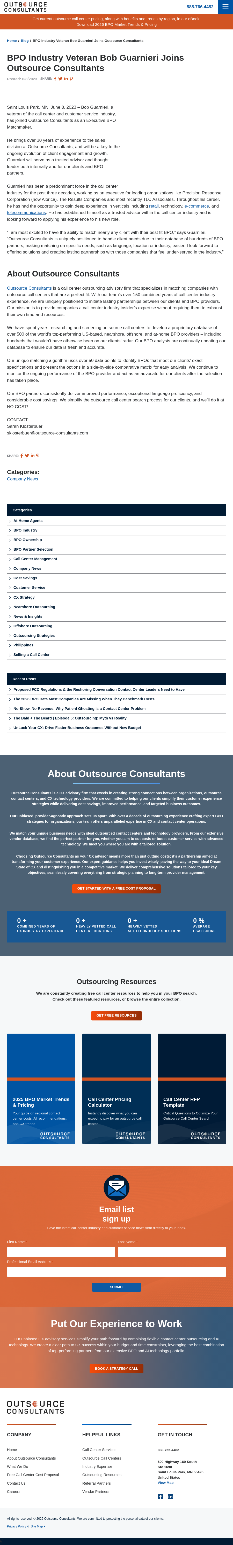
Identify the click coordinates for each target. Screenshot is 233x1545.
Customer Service (29, 587)
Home (12, 41)
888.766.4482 (200, 6)
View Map (166, 1483)
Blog (25, 41)
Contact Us (16, 1484)
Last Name (135, 1242)
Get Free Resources (116, 1016)
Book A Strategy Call (116, 1369)
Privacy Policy (16, 1527)
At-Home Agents (28, 521)
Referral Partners (96, 1484)
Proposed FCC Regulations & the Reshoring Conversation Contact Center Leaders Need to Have (99, 689)
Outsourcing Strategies (34, 635)
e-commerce (197, 206)
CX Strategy (24, 597)
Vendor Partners (95, 1492)
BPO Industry (25, 530)
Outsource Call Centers (101, 1459)
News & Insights (27, 616)
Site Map (37, 1527)
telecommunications (26, 212)
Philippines (23, 645)
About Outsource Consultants (31, 1459)
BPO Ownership (27, 540)
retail (154, 206)
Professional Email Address (37, 1262)
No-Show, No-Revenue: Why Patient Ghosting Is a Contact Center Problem (79, 709)
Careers (13, 1492)
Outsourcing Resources (101, 1475)
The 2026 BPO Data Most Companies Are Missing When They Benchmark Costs (84, 699)
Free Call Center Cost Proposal (33, 1475)
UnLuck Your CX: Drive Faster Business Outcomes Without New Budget (77, 728)
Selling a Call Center (31, 655)
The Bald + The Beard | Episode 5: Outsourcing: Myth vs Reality (70, 718)
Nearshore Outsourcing (34, 607)
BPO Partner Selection (33, 549)
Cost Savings (25, 578)
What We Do (17, 1467)
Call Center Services (99, 1450)
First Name (24, 1242)
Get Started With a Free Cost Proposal (116, 888)
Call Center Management (35, 559)
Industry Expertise (97, 1467)
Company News (22, 479)
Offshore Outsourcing (32, 626)
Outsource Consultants (29, 288)
